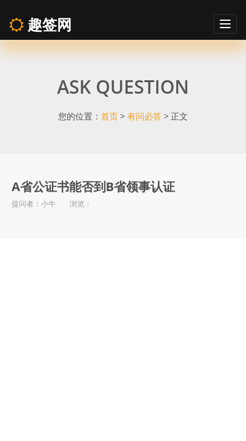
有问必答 (144, 116)
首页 (109, 116)
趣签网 (40, 24)
